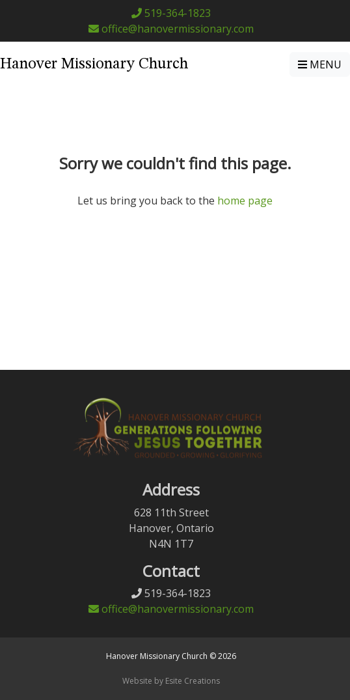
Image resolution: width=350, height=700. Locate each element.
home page (245, 200)
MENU (320, 64)
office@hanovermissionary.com (171, 28)
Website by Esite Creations (171, 680)
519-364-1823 (171, 13)
